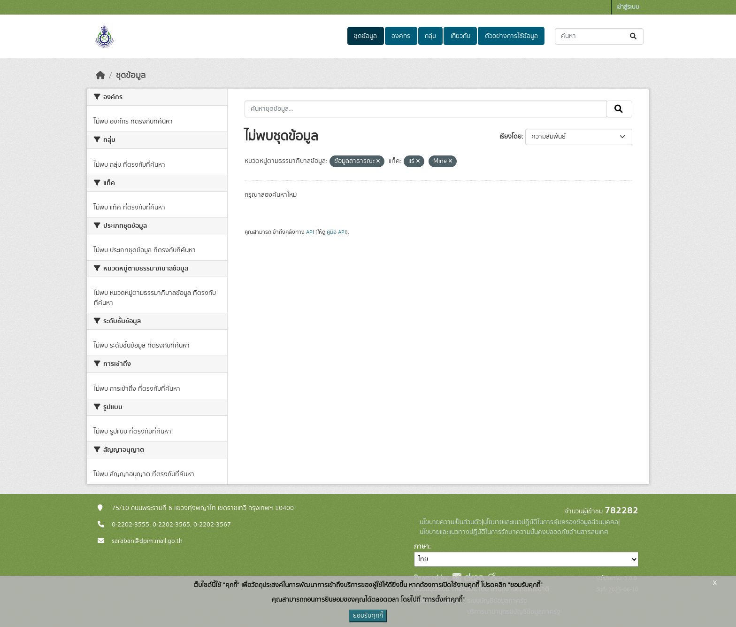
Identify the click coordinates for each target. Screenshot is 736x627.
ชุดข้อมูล (365, 36)
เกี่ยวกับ (460, 36)
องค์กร (400, 36)
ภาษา (421, 546)
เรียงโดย (510, 136)
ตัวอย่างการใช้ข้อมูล (511, 36)
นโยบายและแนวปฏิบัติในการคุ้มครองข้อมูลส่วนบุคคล (550, 522)
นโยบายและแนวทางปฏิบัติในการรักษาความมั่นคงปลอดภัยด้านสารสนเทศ (514, 532)
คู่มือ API (336, 232)
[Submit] (634, 36)
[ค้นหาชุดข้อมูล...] (599, 36)
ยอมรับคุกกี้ (368, 615)
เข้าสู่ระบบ (627, 7)
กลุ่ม (430, 36)
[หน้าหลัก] (100, 76)
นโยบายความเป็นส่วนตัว (451, 522)
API (310, 232)
